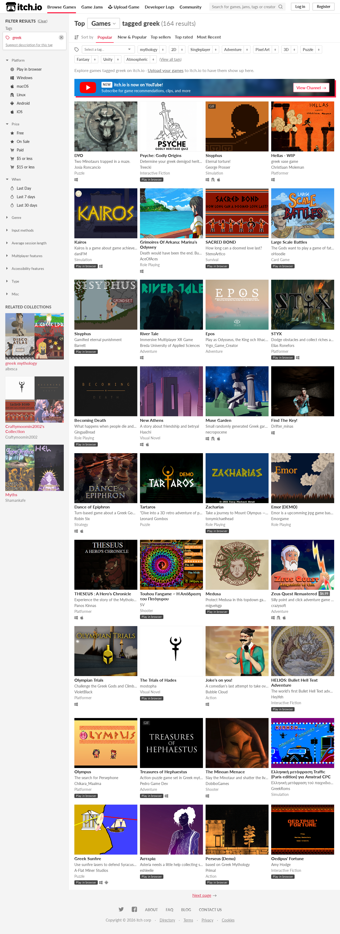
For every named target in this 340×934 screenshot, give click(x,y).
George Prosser (218, 167)
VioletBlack (83, 692)
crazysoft (278, 605)
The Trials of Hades (158, 679)
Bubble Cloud (217, 692)
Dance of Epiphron (92, 506)
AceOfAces (149, 259)
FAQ (169, 909)
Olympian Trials (88, 679)
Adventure (232, 49)
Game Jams (92, 6)
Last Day (20, 188)
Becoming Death (90, 420)
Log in (300, 6)
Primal (211, 870)
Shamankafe (15, 500)
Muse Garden (218, 420)
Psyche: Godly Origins (160, 155)
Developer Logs (159, 6)
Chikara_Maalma (87, 783)
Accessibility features (24, 268)
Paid (17, 150)
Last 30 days (23, 205)
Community (190, 6)
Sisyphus (214, 155)
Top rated (184, 36)
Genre (13, 217)
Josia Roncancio (87, 167)
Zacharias (215, 506)
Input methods (19, 230)
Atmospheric (137, 59)
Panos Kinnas (85, 605)
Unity (107, 59)
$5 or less (21, 158)
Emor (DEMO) (284, 506)
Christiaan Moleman (287, 167)
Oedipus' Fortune (287, 858)
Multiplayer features (23, 256)
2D (173, 49)
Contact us (210, 909)
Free (17, 133)
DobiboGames (217, 783)
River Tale (149, 333)
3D (286, 49)
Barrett (80, 345)
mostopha (148, 686)
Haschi (145, 432)
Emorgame (280, 518)
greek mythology (21, 363)
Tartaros (147, 506)
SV (142, 604)
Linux (18, 94)
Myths (11, 494)
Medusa (213, 593)
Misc (12, 294)
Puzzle (308, 49)
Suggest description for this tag (29, 45)
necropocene (216, 432)
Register (323, 6)
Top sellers (161, 36)
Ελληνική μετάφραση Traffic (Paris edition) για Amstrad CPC (301, 774)
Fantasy (83, 59)
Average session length (25, 243)
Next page (201, 895)
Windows (21, 77)
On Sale (19, 141)
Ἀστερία (148, 858)
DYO (78, 155)
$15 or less (22, 167)
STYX (276, 333)
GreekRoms (280, 788)
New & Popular (132, 36)
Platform (15, 60)
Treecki (145, 167)
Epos (210, 333)
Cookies (228, 920)
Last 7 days (22, 196)
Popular (104, 37)
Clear (42, 21)
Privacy (207, 920)
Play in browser (26, 69)
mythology (148, 49)
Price (12, 124)
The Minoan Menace (225, 771)
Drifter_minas (282, 426)
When (13, 179)
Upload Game (123, 6)
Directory (167, 920)
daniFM (80, 254)
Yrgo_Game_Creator (222, 345)
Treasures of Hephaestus (163, 771)
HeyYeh (277, 697)
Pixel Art (263, 49)
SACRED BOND (221, 241)
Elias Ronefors (282, 345)
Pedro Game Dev (154, 783)
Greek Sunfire (87, 858)
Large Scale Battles (289, 241)
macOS (19, 86)
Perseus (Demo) (220, 858)
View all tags (170, 59)
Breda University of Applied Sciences (170, 345)
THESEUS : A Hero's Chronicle (102, 593)
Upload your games (166, 70)
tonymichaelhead (219, 518)
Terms (188, 920)
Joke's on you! (219, 679)
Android (20, 103)
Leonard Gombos (154, 518)
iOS (16, 111)
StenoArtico (215, 254)
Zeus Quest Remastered (294, 593)
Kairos (80, 241)
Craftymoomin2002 (21, 437)
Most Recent (209, 36)
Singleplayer (200, 49)
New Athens (151, 420)
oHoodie (278, 254)
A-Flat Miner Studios (91, 870)
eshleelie (147, 870)
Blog (186, 909)
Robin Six (82, 518)
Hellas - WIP (283, 155)
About (151, 909)
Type (12, 281)
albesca (11, 369)
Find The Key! (284, 420)
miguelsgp (214, 605)
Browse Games (61, 6)
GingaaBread (84, 432)
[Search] (280, 7)
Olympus (82, 771)
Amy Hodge (281, 864)
